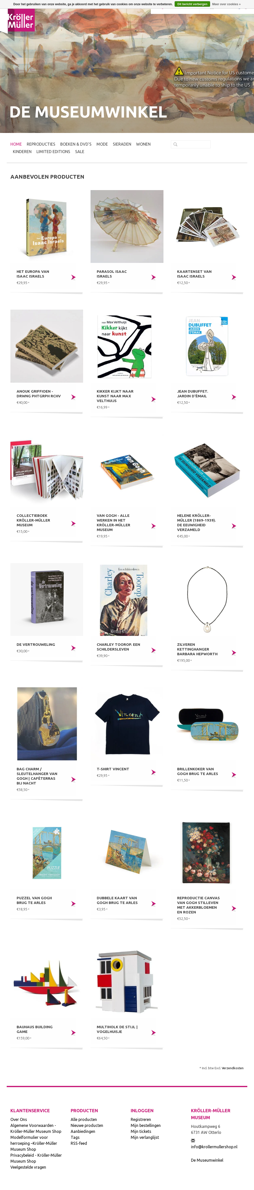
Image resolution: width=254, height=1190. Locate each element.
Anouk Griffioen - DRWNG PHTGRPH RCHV (39, 393)
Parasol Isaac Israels (112, 273)
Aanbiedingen (83, 1131)
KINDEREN (22, 151)
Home (16, 144)
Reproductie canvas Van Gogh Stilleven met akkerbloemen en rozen (198, 905)
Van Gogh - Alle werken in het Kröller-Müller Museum (113, 522)
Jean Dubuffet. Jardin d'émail (192, 393)
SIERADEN (122, 144)
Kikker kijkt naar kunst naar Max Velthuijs (115, 396)
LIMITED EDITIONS (53, 151)
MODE (102, 144)
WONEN (143, 144)
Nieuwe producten (87, 1125)
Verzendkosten (233, 1068)
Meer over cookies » (226, 4)
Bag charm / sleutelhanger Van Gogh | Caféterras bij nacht (37, 776)
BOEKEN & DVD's (76, 144)
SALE (79, 151)
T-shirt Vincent (113, 769)
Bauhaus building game (35, 1029)
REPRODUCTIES (41, 144)
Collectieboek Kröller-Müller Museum (33, 520)
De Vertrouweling (36, 644)
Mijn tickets (141, 1131)
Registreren (141, 1119)
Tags (75, 1137)
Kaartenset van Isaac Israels (194, 273)
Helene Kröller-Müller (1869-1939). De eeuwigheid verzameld (196, 522)
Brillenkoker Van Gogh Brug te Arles (197, 771)
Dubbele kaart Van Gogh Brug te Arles (117, 900)
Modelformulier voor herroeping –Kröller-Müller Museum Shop (33, 1143)
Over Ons (18, 1119)
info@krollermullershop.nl (214, 1147)
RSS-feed (79, 1143)
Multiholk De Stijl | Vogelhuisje (117, 1029)
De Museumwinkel (207, 1160)
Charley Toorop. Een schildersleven (118, 646)
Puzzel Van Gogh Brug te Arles (34, 900)
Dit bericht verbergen (192, 4)
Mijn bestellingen (146, 1125)
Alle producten (84, 1119)
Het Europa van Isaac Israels (33, 273)
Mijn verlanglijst (145, 1137)
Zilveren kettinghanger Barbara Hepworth (197, 649)
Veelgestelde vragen (28, 1167)
